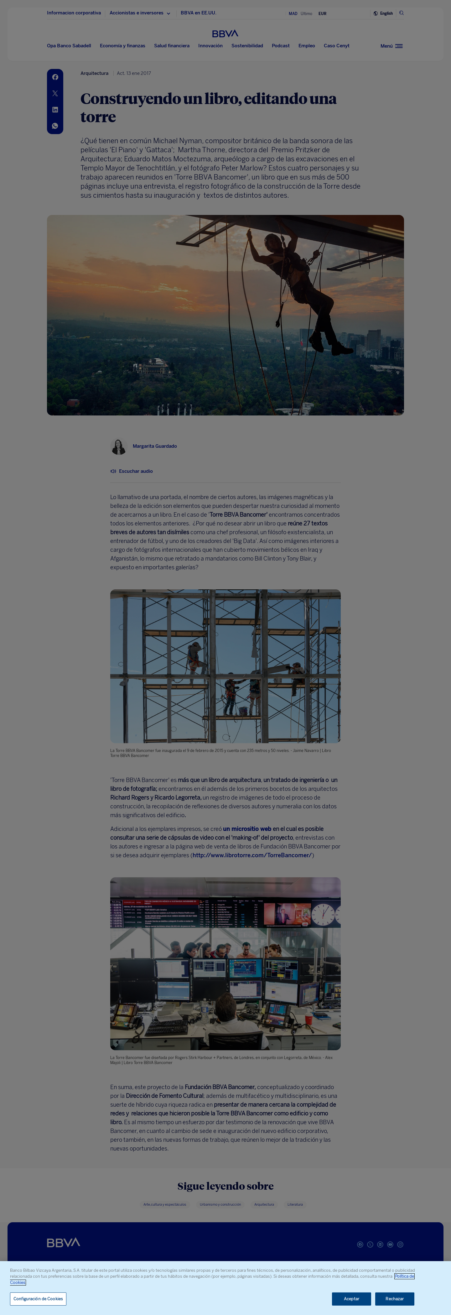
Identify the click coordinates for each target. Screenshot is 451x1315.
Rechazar (395, 1299)
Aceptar (351, 1299)
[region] (225, 1288)
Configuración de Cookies (38, 1299)
